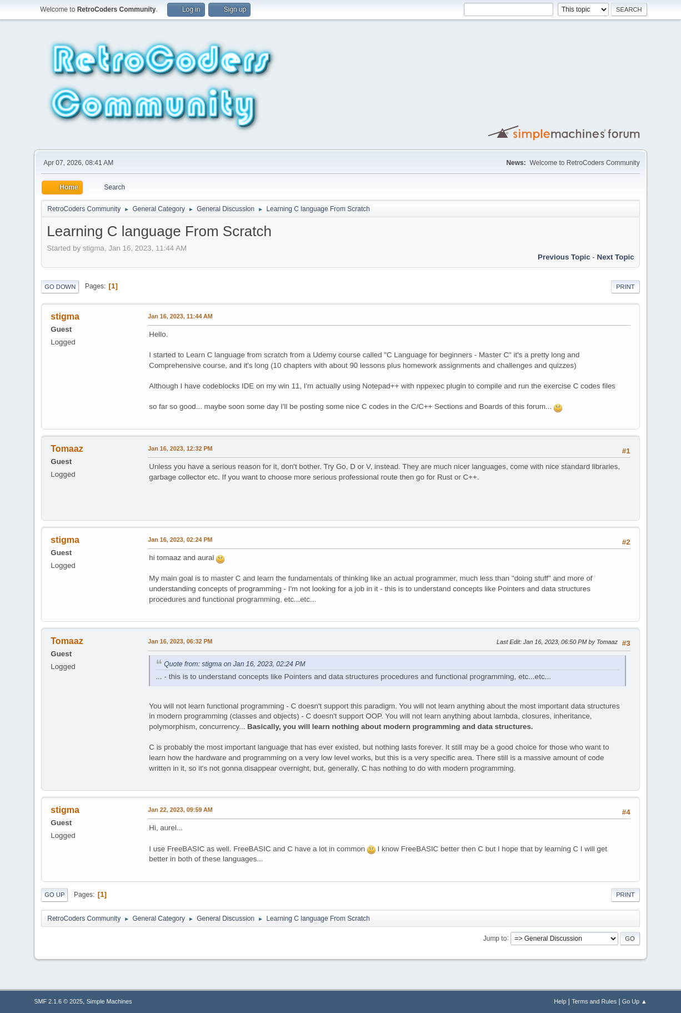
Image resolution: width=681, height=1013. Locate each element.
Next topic (615, 257)
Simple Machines (109, 1001)
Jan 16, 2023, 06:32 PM (180, 641)
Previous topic (564, 257)
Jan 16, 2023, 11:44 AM (180, 316)
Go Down (60, 286)
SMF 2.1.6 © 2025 (58, 1001)
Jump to (495, 938)
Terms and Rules (594, 1001)
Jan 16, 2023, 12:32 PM (180, 448)
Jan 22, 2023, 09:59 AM (180, 809)
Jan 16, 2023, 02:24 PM (180, 539)
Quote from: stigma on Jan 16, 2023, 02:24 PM (234, 664)
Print (625, 286)
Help (560, 1001)
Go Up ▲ (634, 1001)
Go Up (54, 894)
